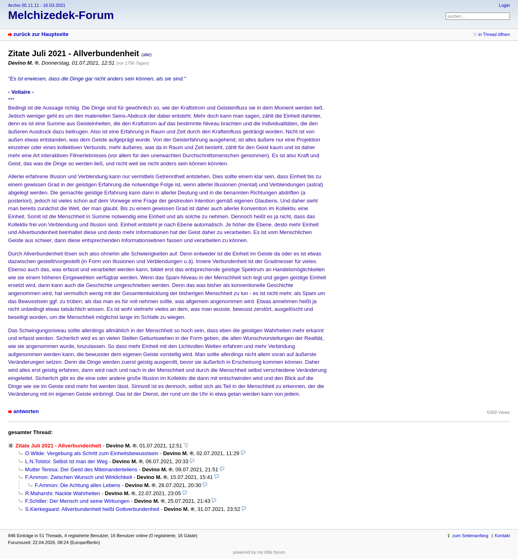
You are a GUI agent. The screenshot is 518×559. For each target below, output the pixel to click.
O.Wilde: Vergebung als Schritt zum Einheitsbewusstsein (91, 453)
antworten (26, 411)
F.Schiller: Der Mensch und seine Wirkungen (77, 501)
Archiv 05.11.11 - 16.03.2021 (37, 5)
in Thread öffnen (494, 34)
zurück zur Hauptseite (40, 34)
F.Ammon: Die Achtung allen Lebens (77, 485)
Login (504, 5)
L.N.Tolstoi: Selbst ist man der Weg (66, 461)
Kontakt (502, 535)
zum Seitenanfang (470, 535)
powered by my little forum (259, 552)
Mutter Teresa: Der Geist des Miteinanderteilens (81, 469)
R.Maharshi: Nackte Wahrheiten (62, 493)
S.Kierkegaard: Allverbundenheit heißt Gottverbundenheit (92, 509)
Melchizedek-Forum (61, 15)
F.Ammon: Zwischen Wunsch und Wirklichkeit (78, 477)
